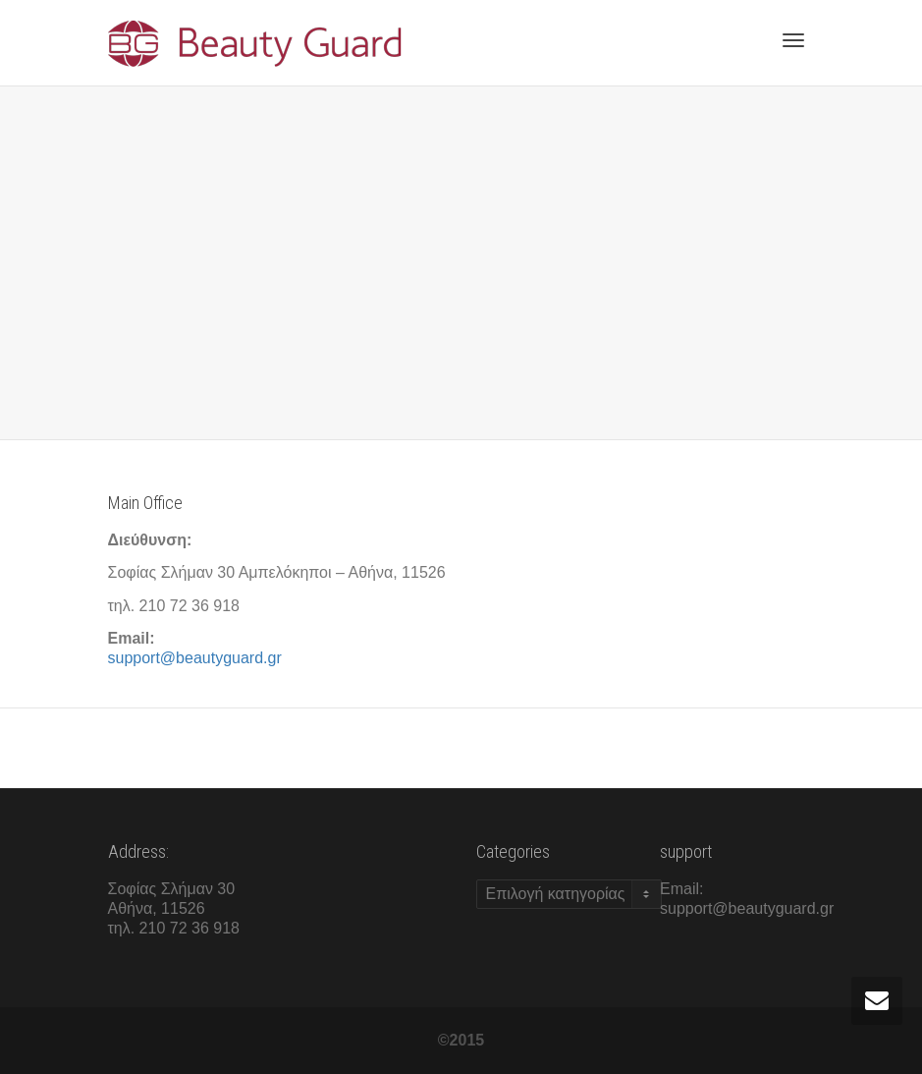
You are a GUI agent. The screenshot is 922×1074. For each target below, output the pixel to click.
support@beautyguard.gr (195, 658)
